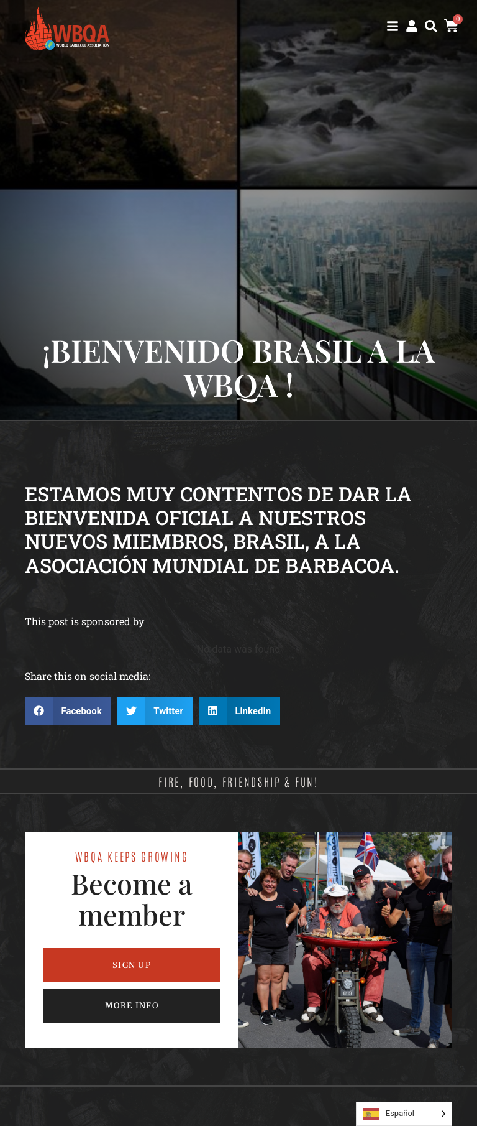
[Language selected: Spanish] (404, 1114)
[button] (431, 26)
